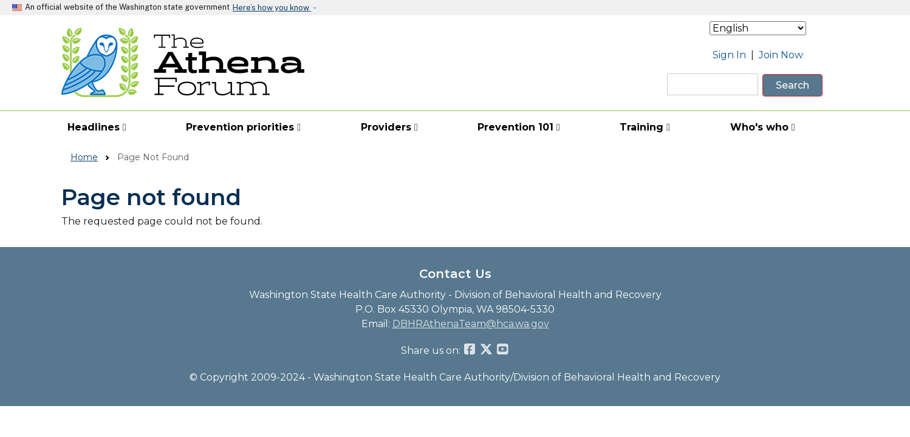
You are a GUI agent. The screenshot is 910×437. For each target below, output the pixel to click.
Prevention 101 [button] (518, 127)
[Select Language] (758, 28)
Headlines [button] (96, 127)
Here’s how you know (272, 7)
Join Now (781, 55)
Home (84, 157)
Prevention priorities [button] (243, 127)
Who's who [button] (762, 127)
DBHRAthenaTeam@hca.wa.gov (470, 324)
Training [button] (645, 127)
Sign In (729, 55)
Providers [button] (389, 127)
